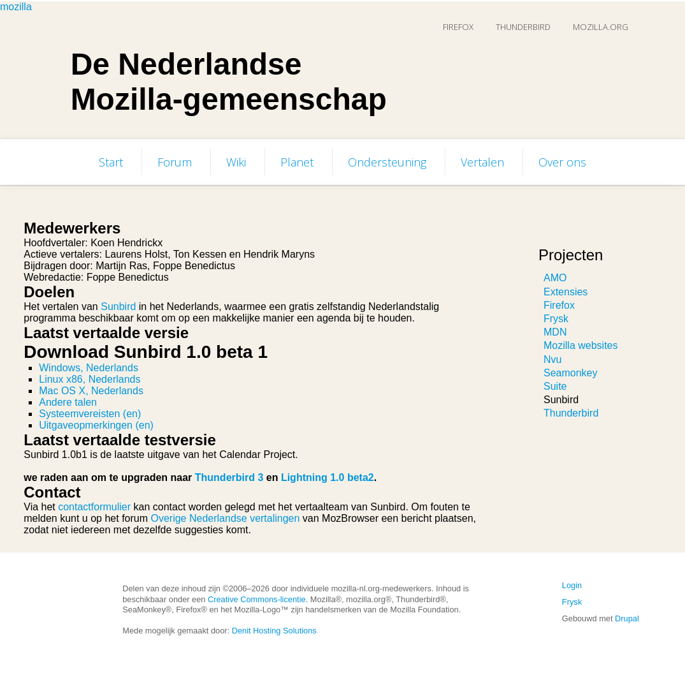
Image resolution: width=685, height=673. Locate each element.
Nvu (552, 359)
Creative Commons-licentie (257, 599)
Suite (555, 386)
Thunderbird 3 (229, 477)
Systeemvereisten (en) (90, 413)
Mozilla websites (580, 345)
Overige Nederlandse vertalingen (224, 518)
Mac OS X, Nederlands (91, 390)
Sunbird (118, 306)
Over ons (562, 162)
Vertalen (482, 162)
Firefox (458, 27)
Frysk (556, 318)
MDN (555, 332)
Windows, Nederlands (88, 367)
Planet (297, 162)
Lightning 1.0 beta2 (327, 477)
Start (111, 162)
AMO (555, 277)
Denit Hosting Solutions (274, 630)
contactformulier (94, 506)
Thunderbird (523, 27)
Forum (174, 162)
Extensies (566, 291)
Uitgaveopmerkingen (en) (96, 425)
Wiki (236, 162)
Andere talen (68, 402)
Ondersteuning (387, 162)
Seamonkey (571, 372)
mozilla (16, 6)
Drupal (627, 618)
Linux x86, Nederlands (89, 379)
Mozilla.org (600, 27)
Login (572, 585)
